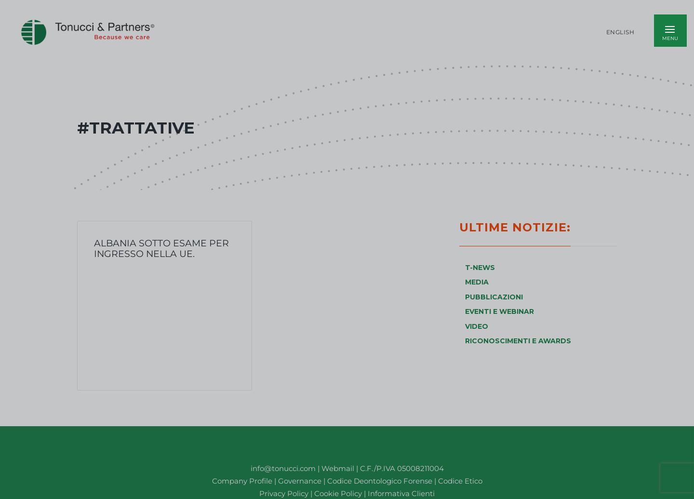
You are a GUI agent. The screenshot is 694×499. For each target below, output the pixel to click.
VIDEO (476, 326)
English (620, 32)
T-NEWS (480, 267)
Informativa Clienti (400, 493)
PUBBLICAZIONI (494, 297)
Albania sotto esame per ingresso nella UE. (161, 248)
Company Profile (242, 481)
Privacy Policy (283, 493)
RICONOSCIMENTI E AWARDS (518, 341)
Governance (300, 481)
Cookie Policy (338, 493)
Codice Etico (460, 481)
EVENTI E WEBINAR (499, 311)
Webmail (337, 468)
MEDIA (477, 282)
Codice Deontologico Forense (380, 481)
